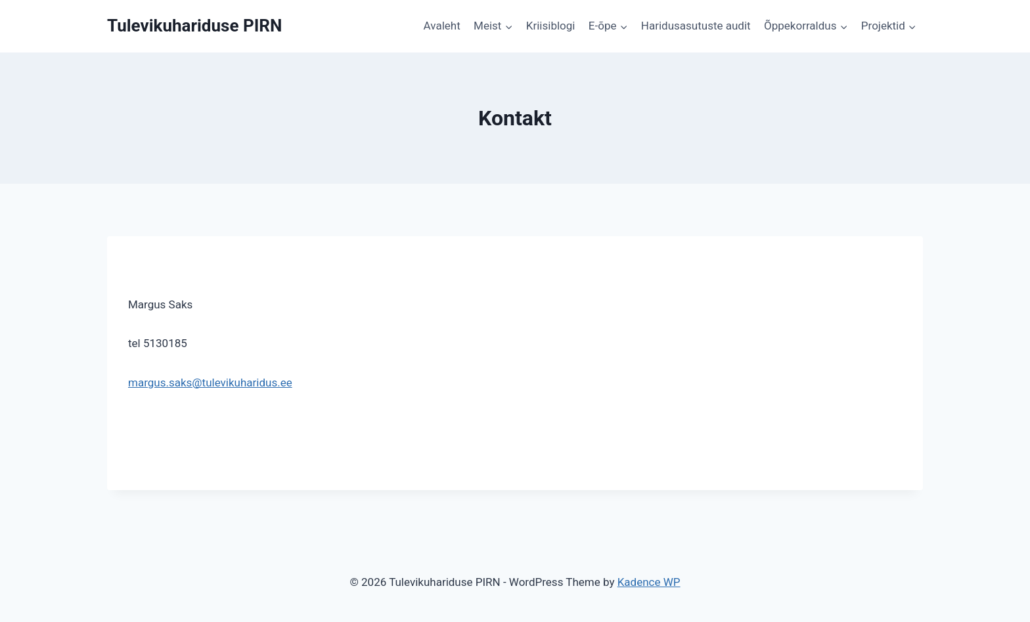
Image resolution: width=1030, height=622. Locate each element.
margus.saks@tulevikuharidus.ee (210, 382)
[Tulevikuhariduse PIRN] (194, 26)
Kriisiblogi (550, 25)
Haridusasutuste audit (696, 25)
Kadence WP (649, 582)
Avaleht (442, 25)
